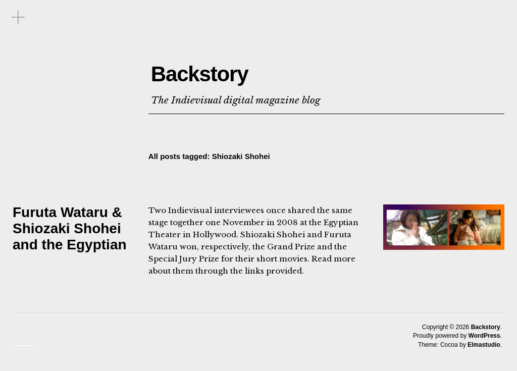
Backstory (234, 68)
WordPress (484, 335)
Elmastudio (484, 344)
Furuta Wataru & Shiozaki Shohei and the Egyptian (70, 228)
